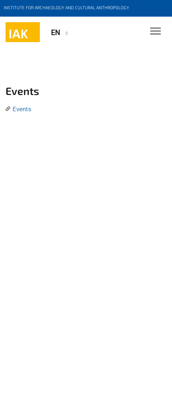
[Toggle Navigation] (155, 31)
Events (22, 109)
